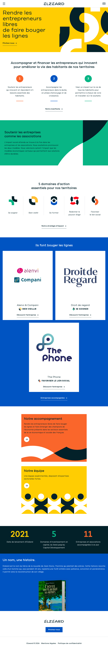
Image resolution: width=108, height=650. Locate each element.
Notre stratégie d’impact (53, 226)
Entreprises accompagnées (53, 398)
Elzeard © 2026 (33, 643)
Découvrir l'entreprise (26, 315)
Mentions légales (48, 643)
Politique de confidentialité (70, 643)
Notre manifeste (52, 109)
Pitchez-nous (8, 43)
